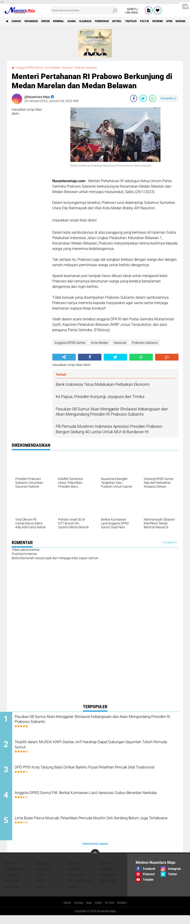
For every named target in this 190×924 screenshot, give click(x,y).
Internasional (15, 877)
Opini (40, 883)
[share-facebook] (133, 98)
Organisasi (39, 21)
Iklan (88, 911)
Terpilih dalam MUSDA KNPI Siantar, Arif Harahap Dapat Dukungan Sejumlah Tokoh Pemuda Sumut (99, 748)
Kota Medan (58, 67)
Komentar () (168, 98)
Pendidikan (129, 21)
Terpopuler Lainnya (95, 852)
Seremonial (108, 889)
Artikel (147, 21)
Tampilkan (169, 542)
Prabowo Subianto (97, 67)
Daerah (20, 21)
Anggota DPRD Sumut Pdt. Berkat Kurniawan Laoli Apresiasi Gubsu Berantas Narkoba (99, 802)
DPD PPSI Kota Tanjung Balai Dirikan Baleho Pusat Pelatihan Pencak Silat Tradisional (92, 775)
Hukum (57, 21)
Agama (91, 21)
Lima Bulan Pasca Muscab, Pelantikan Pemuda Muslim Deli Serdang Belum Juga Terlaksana (91, 830)
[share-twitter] (143, 98)
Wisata (73, 895)
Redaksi (125, 911)
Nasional (75, 67)
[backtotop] (95, 861)
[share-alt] (64, 357)
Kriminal (74, 21)
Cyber (99, 911)
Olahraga (108, 21)
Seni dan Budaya (80, 889)
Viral (40, 895)
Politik (41, 889)
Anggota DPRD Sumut (32, 67)
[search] (84, 10)
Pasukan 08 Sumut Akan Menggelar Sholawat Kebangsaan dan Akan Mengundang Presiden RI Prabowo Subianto (95, 720)
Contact (76, 911)
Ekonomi (74, 871)
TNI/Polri (165, 21)
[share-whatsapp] (152, 98)
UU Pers (111, 911)
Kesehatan (44, 877)
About (63, 911)
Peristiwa (12, 889)
